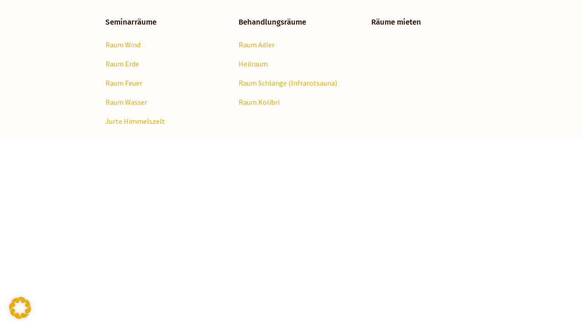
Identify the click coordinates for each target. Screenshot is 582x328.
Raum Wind (122, 44)
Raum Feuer (123, 82)
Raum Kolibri (259, 102)
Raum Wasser (126, 102)
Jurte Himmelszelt (135, 121)
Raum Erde (122, 63)
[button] (20, 308)
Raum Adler (257, 44)
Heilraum (253, 63)
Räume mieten (396, 22)
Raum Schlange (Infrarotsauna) (288, 82)
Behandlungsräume (272, 22)
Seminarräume (130, 22)
